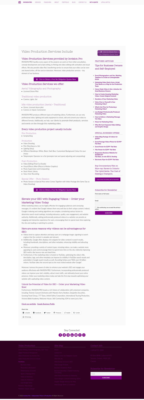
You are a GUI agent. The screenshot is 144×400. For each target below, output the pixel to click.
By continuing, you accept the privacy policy (107, 209)
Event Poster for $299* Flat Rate (106, 147)
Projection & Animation (28, 369)
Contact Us (58, 354)
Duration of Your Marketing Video (106, 99)
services (38, 2)
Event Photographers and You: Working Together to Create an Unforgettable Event (108, 78)
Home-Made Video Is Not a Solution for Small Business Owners (108, 90)
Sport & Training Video (28, 375)
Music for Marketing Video (104, 122)
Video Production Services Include (29, 360)
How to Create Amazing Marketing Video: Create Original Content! (106, 95)
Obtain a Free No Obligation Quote (65, 357)
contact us (82, 2)
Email (96, 201)
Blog (73, 2)
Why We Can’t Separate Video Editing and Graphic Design (107, 126)
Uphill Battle (105, 2)
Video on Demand (26, 378)
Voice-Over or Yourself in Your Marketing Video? (105, 103)
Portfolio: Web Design (25, 387)
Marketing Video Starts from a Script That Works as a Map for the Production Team (108, 85)
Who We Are (58, 360)
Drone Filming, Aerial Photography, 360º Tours (33, 351)
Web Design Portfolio (61, 366)
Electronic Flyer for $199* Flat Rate (107, 160)
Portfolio (65, 2)
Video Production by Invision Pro (29, 357)
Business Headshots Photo (63, 369)
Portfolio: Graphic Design (26, 390)
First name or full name (102, 194)
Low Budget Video (26, 384)
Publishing (47, 2)
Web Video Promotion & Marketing (65, 377)
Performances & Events (28, 372)
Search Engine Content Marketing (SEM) (67, 380)
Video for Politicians (27, 381)
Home (56, 351)
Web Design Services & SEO (63, 363)
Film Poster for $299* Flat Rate (105, 150)
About (56, 2)
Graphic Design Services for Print (65, 383)
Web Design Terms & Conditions (64, 386)
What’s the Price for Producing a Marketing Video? (106, 108)
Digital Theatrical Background (27, 354)
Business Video (25, 366)
